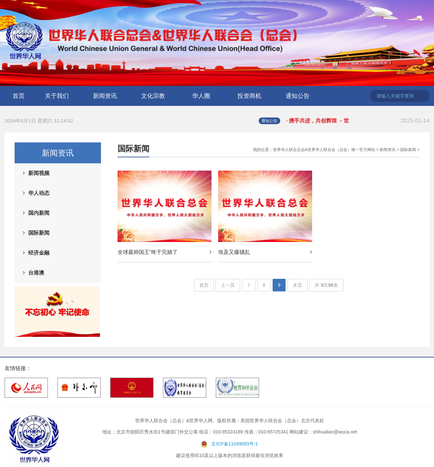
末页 (297, 285)
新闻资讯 (105, 96)
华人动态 (38, 193)
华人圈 (201, 96)
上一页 (228, 285)
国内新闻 (38, 213)
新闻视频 (38, 173)
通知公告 (297, 96)
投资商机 (249, 96)
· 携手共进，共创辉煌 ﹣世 (358, 121)
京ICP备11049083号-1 (234, 443)
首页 (19, 96)
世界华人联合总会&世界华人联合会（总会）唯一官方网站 (324, 149)
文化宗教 (153, 96)
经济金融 (38, 253)
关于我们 (57, 96)
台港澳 (36, 272)
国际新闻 (38, 233)
